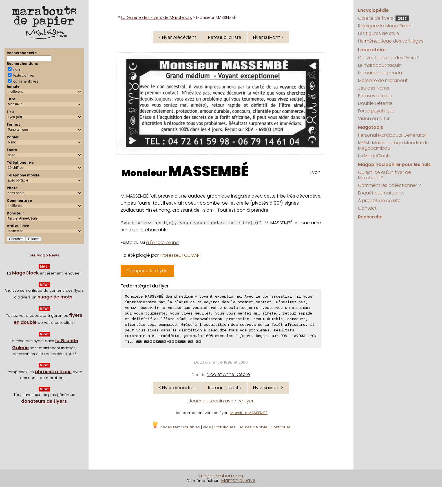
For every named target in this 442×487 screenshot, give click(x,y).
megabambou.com (221, 476)
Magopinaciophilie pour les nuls (394, 164)
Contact (367, 208)
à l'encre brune (162, 242)
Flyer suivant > (268, 37)
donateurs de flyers (44, 401)
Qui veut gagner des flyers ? (388, 57)
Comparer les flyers (147, 270)
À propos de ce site (379, 200)
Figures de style (253, 427)
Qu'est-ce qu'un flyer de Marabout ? (384, 175)
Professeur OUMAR (180, 255)
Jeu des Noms (373, 88)
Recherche (370, 217)
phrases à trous (53, 371)
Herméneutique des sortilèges (390, 41)
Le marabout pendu (380, 73)
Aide (207, 427)
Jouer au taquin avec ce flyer (221, 401)
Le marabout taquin (380, 65)
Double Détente (375, 103)
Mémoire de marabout (383, 80)
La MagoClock (373, 155)
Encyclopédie (373, 10)
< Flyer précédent (177, 37)
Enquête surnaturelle (380, 193)
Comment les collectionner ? (389, 185)
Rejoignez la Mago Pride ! (385, 26)
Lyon (315, 172)
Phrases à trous (375, 95)
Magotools (370, 127)
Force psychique (376, 111)
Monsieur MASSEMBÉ (249, 412)
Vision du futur (374, 118)
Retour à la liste (224, 37)
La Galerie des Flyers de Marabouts (156, 17)
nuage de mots (54, 297)
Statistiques (224, 427)
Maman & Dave (238, 480)
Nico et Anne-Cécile (228, 374)
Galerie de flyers (383, 18)
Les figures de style (378, 33)
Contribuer (280, 427)
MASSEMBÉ (208, 171)
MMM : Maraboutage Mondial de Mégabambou (393, 145)
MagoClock (25, 273)
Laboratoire (372, 50)
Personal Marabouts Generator (392, 135)
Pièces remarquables (176, 427)
